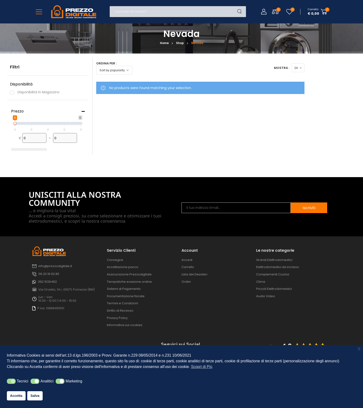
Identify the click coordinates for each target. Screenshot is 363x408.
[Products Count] (349, 67)
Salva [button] (35, 396)
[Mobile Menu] (39, 12)
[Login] (264, 11)
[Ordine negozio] (114, 70)
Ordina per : (106, 63)
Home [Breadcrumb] (164, 43)
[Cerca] (173, 11)
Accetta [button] (16, 396)
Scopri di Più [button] (201, 367)
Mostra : (333, 68)
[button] (11, 381)
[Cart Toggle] (317, 11)
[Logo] (74, 12)
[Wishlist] (289, 11)
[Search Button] (241, 11)
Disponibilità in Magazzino (38, 92)
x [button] (359, 348)
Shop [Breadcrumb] (180, 43)
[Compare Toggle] (275, 11)
